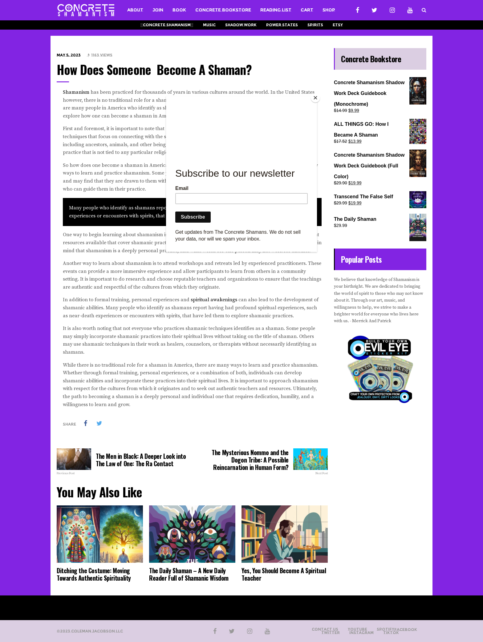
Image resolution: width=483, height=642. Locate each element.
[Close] (315, 97)
